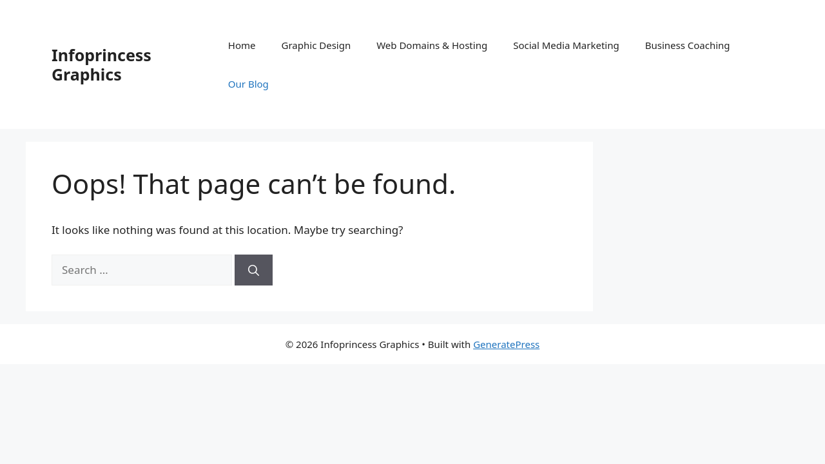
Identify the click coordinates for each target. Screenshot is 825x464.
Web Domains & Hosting (431, 45)
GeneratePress (506, 344)
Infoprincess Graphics (101, 64)
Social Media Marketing (566, 45)
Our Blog (248, 83)
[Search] (254, 270)
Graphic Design (316, 45)
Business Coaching (687, 45)
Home (242, 45)
